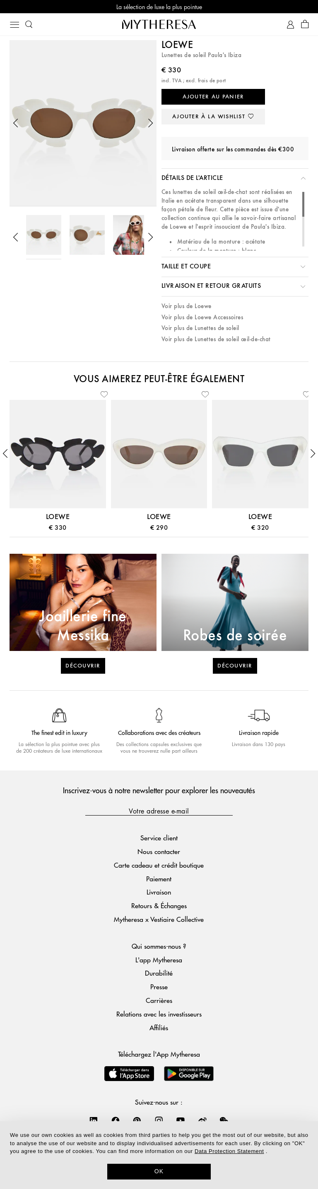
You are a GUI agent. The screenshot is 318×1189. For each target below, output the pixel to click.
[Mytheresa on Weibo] (202, 1120)
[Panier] (305, 24)
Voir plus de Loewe (186, 306)
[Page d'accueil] (159, 24)
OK (159, 1171)
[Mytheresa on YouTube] (180, 1120)
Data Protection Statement (229, 1151)
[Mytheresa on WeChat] (224, 1120)
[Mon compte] (290, 24)
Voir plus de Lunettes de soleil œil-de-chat (216, 339)
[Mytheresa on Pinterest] (137, 1120)
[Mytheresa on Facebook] (115, 1120)
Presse (159, 986)
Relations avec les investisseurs (159, 1014)
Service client (159, 837)
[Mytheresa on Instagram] (159, 1120)
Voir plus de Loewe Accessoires (202, 317)
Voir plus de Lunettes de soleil (200, 328)
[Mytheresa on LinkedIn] (93, 1120)
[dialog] (159, 1155)
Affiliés (158, 1027)
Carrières (159, 1000)
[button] (16, 123)
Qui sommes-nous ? (159, 946)
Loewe (177, 45)
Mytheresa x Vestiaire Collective (159, 919)
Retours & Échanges (159, 905)
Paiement (158, 878)
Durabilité (159, 973)
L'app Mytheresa (158, 959)
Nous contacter (158, 851)
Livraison (159, 892)
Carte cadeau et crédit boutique (159, 865)
